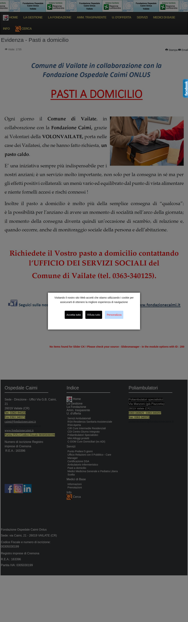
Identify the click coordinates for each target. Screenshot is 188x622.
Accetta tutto (74, 314)
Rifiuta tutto (93, 314)
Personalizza (114, 314)
